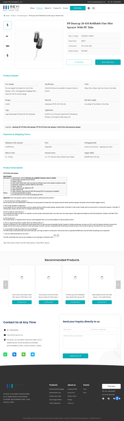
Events (65, 8)
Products (39, 8)
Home (32, 8)
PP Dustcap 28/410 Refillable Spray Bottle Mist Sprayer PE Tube (75, 297)
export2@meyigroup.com (15, 335)
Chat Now (78, 8)
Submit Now (75, 356)
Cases (85, 389)
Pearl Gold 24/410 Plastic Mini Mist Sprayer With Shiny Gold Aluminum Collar (22, 297)
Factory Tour (71, 392)
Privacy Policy (27, 418)
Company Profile (72, 389)
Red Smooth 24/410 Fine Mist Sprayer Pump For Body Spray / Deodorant (49, 297)
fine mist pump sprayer (27, 243)
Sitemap (70, 399)
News (84, 392)
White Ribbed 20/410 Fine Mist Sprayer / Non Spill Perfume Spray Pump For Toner (102, 297)
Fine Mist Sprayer (22, 15)
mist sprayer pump (13, 243)
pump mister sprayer (43, 243)
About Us (48, 8)
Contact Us (57, 8)
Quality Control (72, 396)
